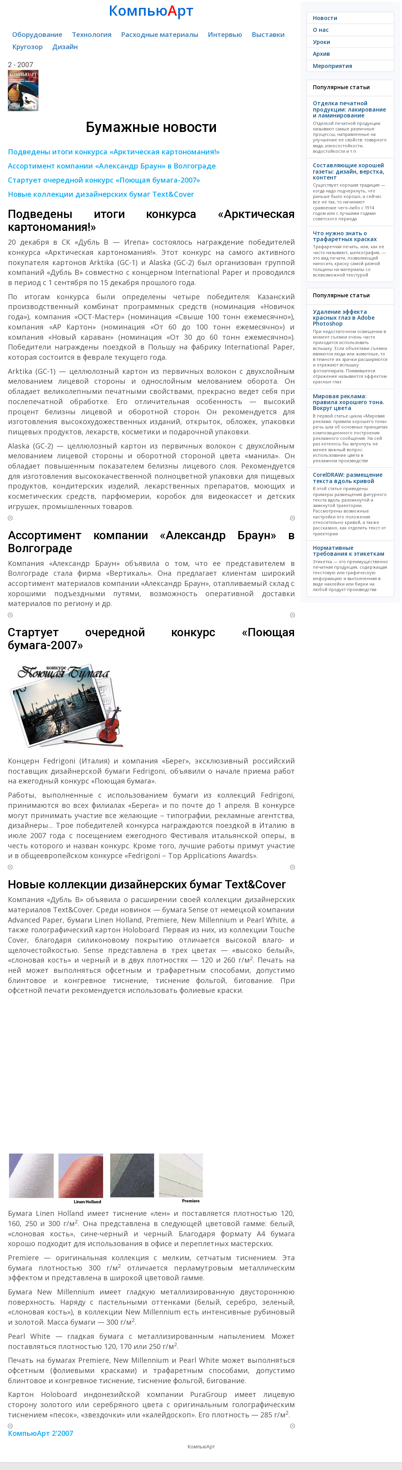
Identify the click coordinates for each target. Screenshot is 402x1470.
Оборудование (37, 34)
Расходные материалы (159, 34)
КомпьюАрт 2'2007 (40, 1433)
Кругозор (27, 46)
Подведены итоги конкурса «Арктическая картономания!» (114, 151)
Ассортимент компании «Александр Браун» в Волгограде (112, 165)
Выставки (268, 34)
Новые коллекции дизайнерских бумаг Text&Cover (101, 194)
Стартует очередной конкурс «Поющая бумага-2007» (104, 180)
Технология (91, 34)
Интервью (225, 34)
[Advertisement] (151, 1074)
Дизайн (65, 46)
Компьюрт (151, 10)
